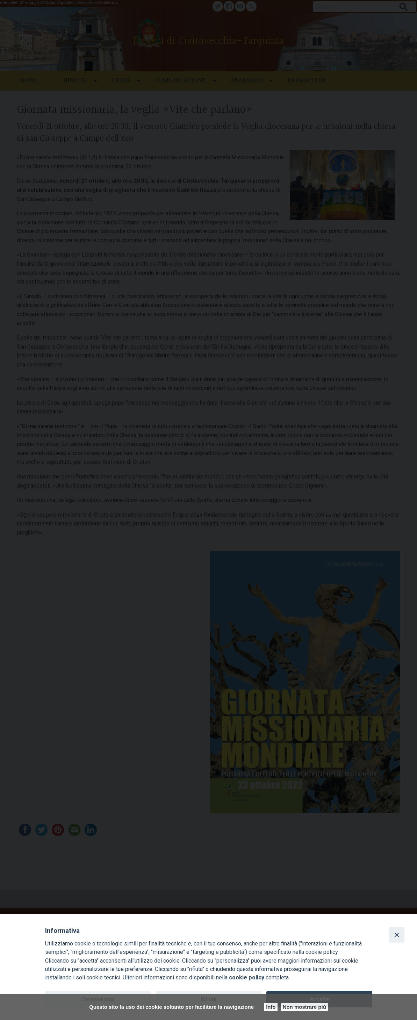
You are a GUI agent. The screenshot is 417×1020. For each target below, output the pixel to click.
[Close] (396, 934)
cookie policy (246, 977)
